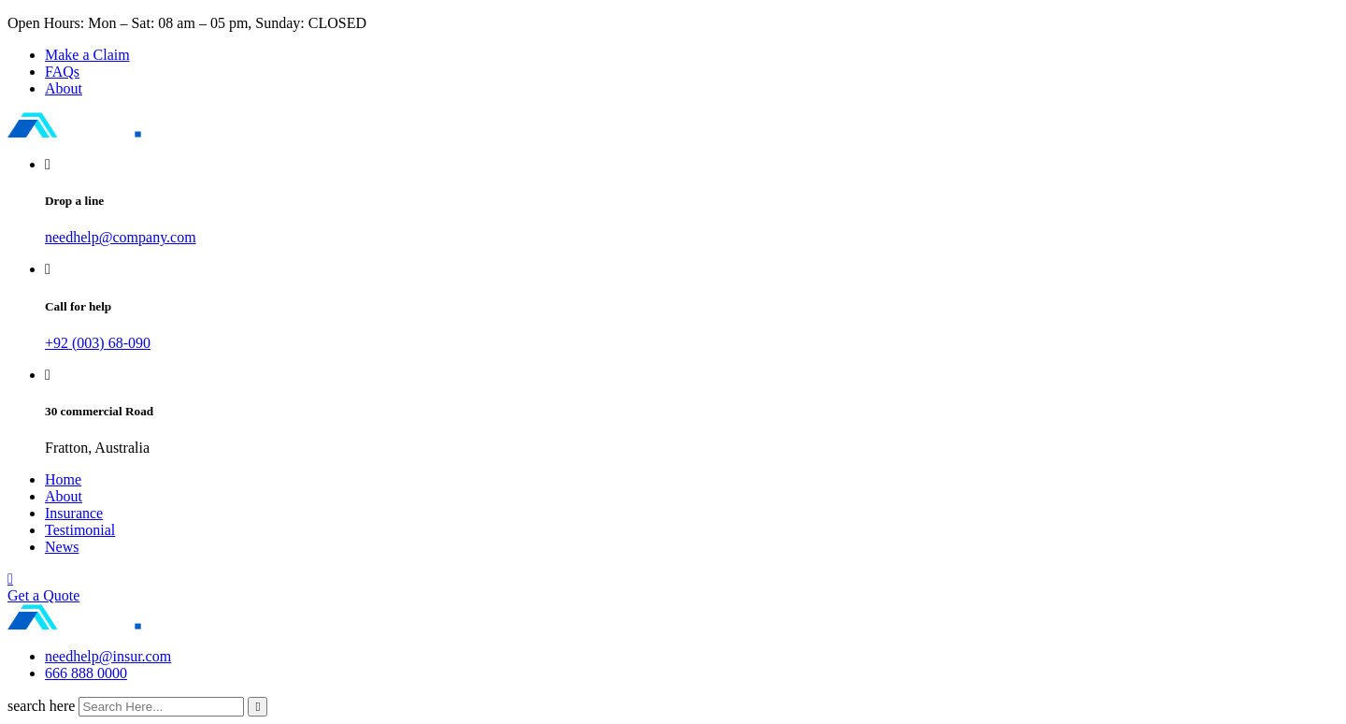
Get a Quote (43, 595)
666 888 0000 (86, 673)
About (63, 88)
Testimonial (80, 530)
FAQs (62, 72)
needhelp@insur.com (108, 656)
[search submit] (257, 707)
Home (63, 479)
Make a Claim (87, 55)
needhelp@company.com (120, 237)
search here (41, 706)
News (62, 547)
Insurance (74, 513)
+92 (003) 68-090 (97, 343)
